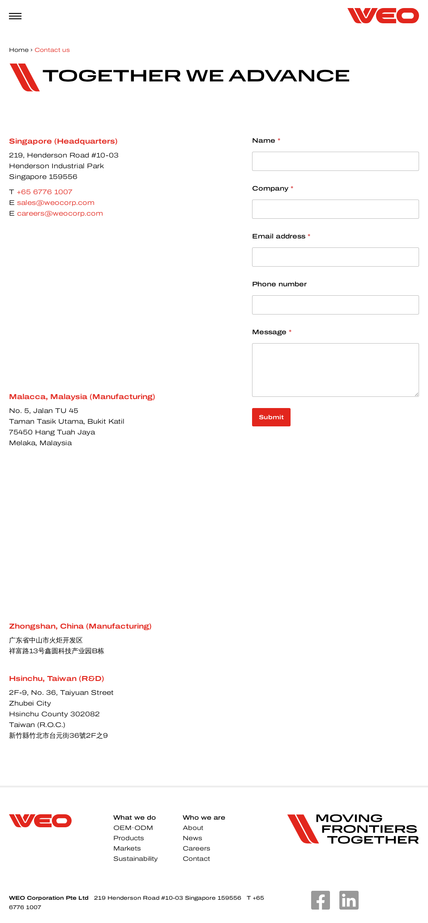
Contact (196, 858)
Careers (196, 848)
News (192, 838)
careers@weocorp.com (60, 213)
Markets (127, 848)
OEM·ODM (133, 828)
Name (266, 140)
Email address (281, 236)
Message (271, 332)
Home (19, 50)
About (193, 828)
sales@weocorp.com (55, 202)
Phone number (279, 284)
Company (272, 188)
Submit (271, 417)
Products (128, 838)
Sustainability (135, 858)
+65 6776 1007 (45, 192)
